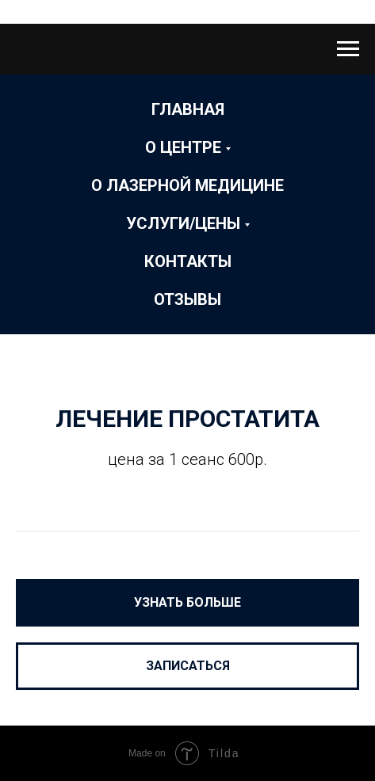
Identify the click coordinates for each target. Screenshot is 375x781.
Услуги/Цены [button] (183, 223)
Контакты (188, 261)
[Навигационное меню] (348, 49)
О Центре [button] (183, 147)
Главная (187, 109)
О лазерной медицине (187, 185)
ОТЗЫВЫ (187, 299)
